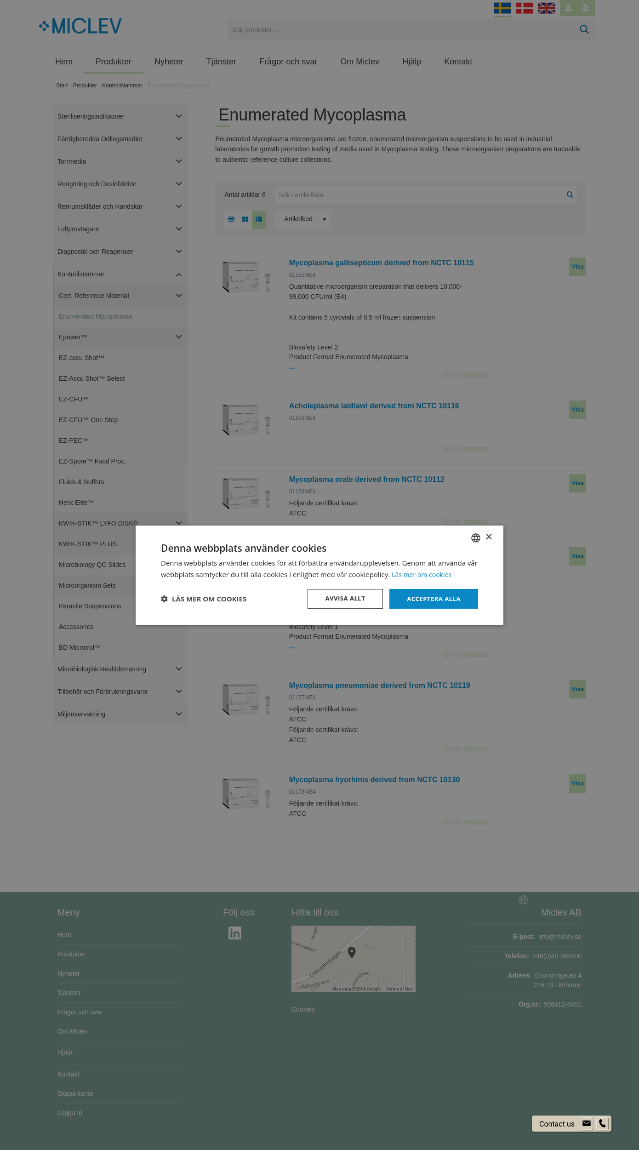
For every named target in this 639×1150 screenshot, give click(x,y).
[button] (203, 599)
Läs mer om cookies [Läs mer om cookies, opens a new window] (424, 573)
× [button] (488, 536)
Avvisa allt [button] (341, 598)
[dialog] (319, 575)
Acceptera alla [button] (432, 598)
